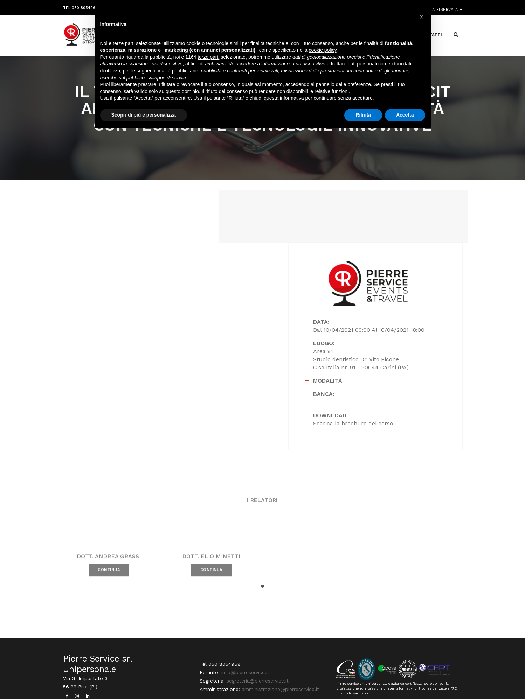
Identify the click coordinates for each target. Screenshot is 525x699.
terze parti (208, 57)
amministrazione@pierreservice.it (280, 637)
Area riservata (442, 6)
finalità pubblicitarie (177, 71)
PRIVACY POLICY (446, 679)
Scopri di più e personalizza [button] (143, 115)
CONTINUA (109, 527)
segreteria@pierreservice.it (258, 629)
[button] (262, 532)
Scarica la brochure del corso (366, 368)
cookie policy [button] (322, 51)
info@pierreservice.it (245, 620)
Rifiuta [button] (363, 115)
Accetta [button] (405, 115)
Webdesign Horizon (321, 679)
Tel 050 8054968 (80, 6)
